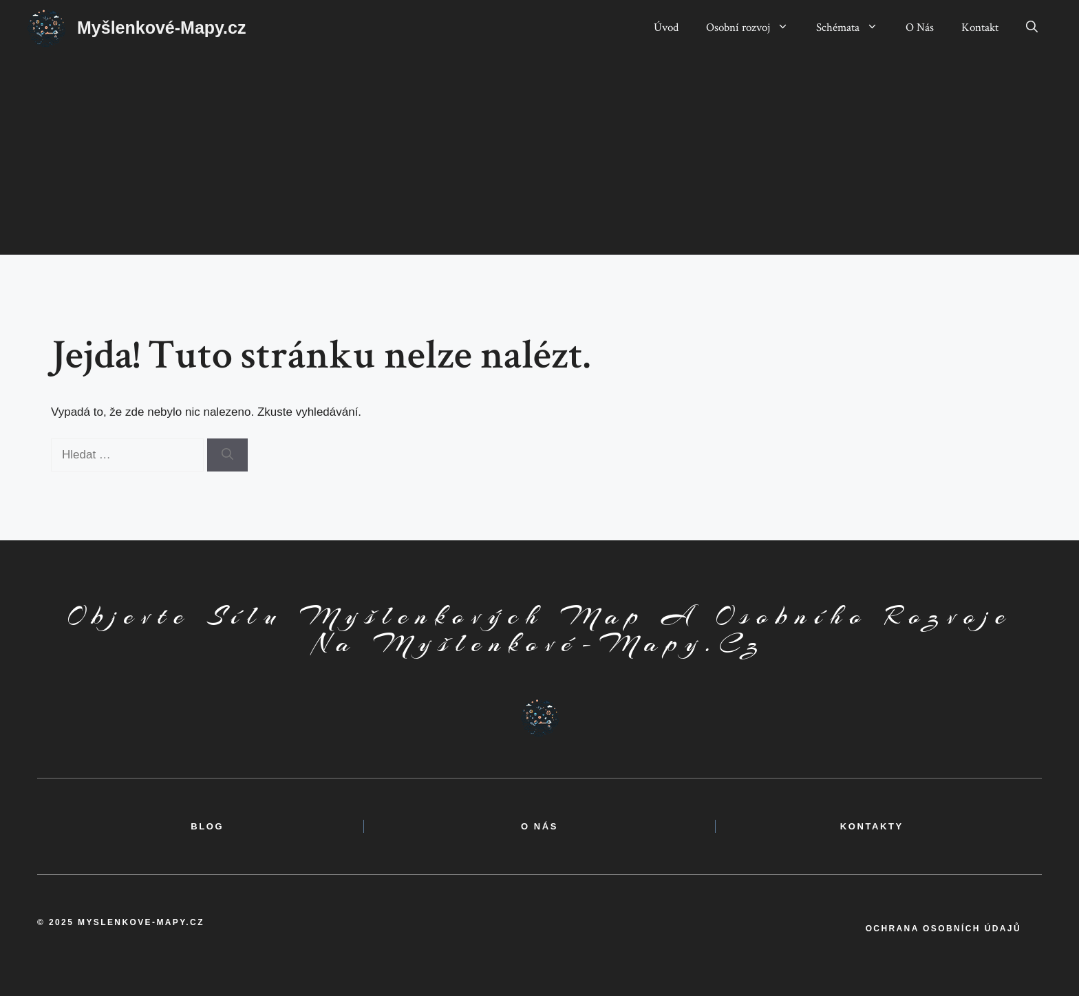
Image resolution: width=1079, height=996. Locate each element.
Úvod (666, 27)
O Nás (920, 27)
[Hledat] (227, 454)
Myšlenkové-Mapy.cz (161, 27)
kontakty (872, 826)
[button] (1031, 27)
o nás (539, 826)
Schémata (854, 27)
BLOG (207, 826)
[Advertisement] (539, 158)
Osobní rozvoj (754, 27)
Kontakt (979, 27)
